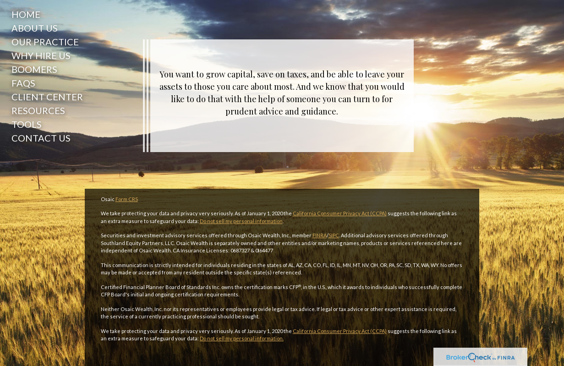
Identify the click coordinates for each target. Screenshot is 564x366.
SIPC (334, 235)
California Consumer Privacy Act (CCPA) (340, 213)
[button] (44, 28)
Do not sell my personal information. (242, 338)
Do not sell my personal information (241, 221)
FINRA (319, 235)
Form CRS (126, 199)
